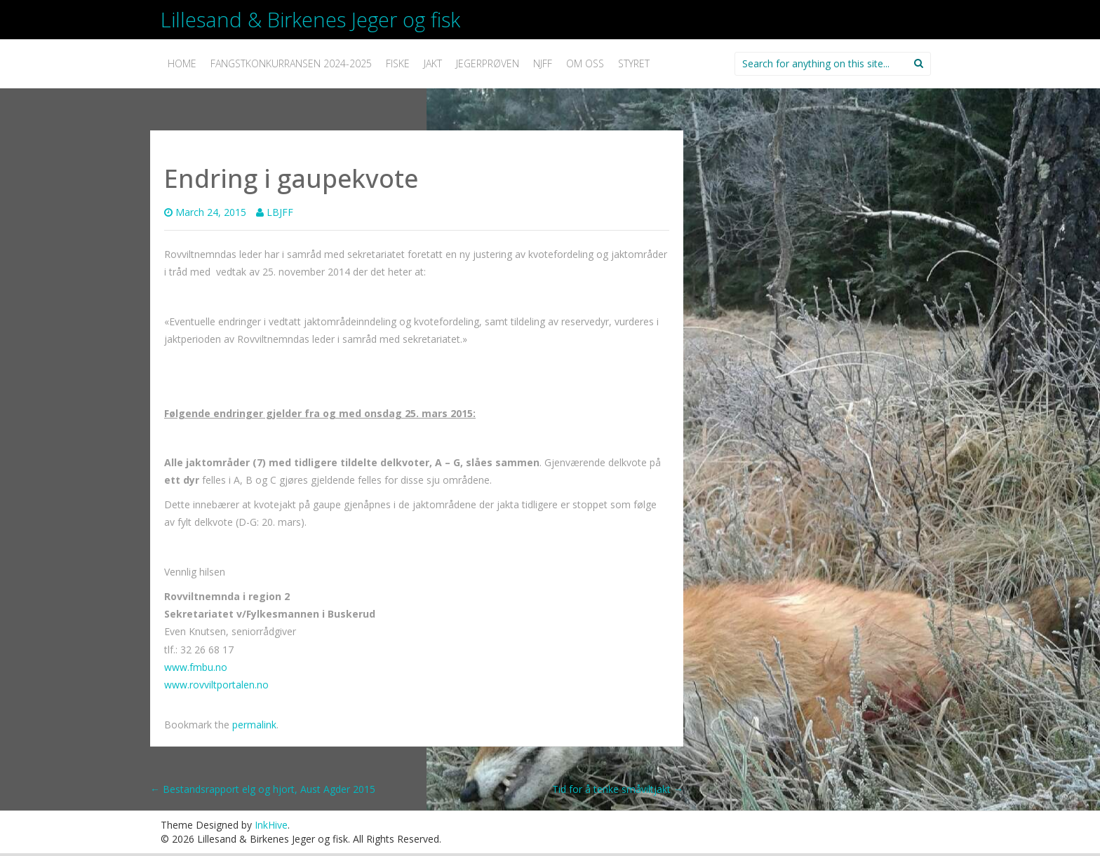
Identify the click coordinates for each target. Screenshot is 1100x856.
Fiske (398, 63)
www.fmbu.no (195, 667)
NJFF (542, 63)
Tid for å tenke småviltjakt (617, 789)
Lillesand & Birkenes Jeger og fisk (310, 19)
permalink (254, 724)
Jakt (433, 63)
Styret (634, 63)
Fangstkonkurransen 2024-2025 (291, 63)
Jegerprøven (487, 63)
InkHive (271, 824)
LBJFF (280, 212)
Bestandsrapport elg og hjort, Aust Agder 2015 (262, 789)
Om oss (585, 63)
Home (182, 63)
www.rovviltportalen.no (216, 684)
